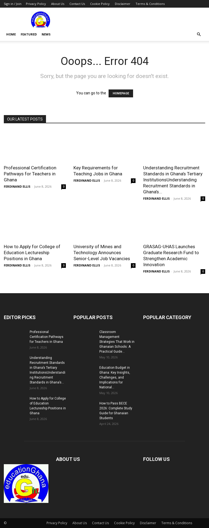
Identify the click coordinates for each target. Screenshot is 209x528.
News (46, 34)
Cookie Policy (100, 4)
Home (11, 34)
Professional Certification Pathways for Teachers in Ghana (30, 173)
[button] (198, 34)
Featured (29, 34)
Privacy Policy (36, 4)
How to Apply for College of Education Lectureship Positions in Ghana (32, 252)
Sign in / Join (12, 4)
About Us (57, 4)
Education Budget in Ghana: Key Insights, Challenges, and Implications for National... (114, 377)
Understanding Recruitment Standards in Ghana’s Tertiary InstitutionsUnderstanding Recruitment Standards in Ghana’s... (172, 179)
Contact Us (77, 4)
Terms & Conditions (150, 4)
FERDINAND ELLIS (17, 186)
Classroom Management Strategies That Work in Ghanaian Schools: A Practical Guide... (116, 341)
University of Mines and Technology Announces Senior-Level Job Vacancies (101, 252)
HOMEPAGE (121, 93)
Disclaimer (122, 4)
